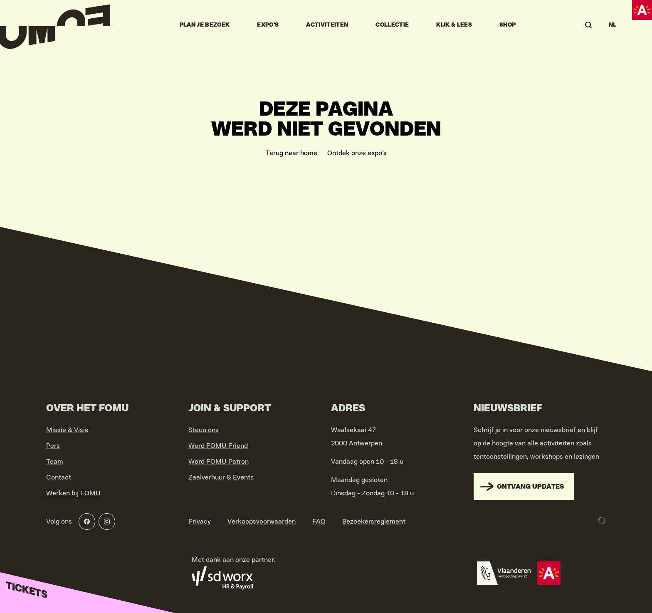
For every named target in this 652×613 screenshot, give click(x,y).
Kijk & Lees (454, 25)
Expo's (268, 25)
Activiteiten (327, 25)
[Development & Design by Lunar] (602, 520)
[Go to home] (55, 25)
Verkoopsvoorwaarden (261, 521)
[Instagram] (107, 521)
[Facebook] (87, 521)
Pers (53, 445)
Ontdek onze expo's (357, 153)
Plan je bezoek (205, 25)
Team (54, 461)
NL (613, 25)
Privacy (199, 521)
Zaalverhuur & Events (221, 477)
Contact (58, 477)
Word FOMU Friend (218, 445)
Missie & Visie (67, 430)
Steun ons (203, 430)
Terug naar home (291, 153)
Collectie (392, 25)
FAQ (319, 521)
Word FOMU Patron (218, 461)
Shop (507, 25)
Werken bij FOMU (73, 493)
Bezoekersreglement (373, 521)
